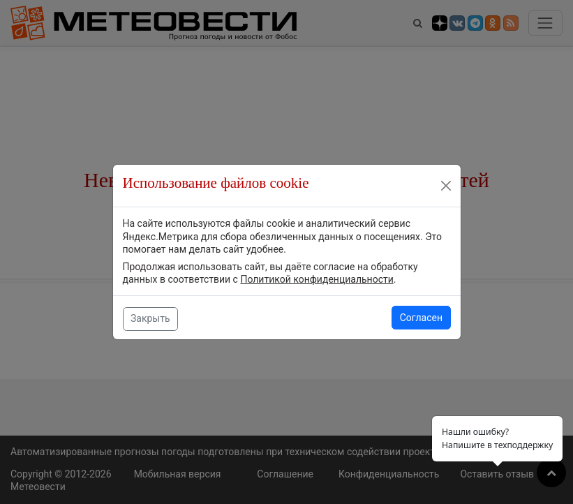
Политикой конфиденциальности (316, 279)
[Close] (446, 185)
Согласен (421, 317)
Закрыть (150, 318)
